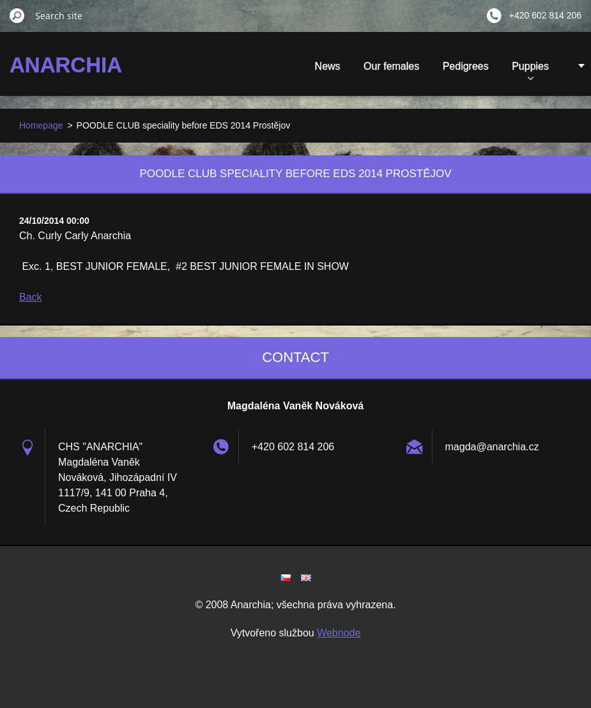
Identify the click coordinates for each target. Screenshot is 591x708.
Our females (391, 66)
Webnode (338, 632)
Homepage (41, 125)
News (328, 66)
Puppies (530, 70)
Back (30, 297)
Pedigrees (466, 66)
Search (17, 15)
